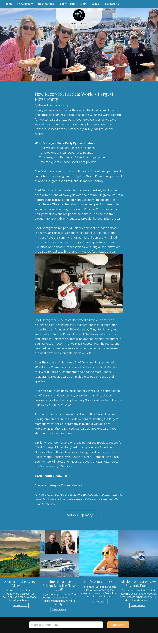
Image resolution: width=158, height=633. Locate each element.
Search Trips (66, 4)
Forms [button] (95, 4)
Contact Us (112, 4)
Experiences (25, 4)
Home (9, 4)
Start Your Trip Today (79, 515)
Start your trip (118, 625)
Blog (83, 4)
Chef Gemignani (85, 362)
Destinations (46, 4)
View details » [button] (20, 605)
